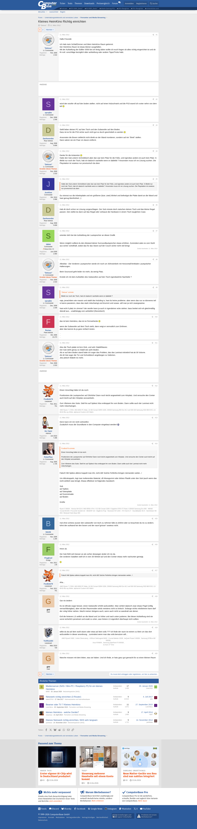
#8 (156, 259)
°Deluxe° (43, 25)
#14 (156, 443)
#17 (156, 570)
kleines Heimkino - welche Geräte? (62, 712)
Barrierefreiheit (102, 817)
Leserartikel (53, 12)
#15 (156, 518)
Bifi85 (48, 691)
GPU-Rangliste (123, 8)
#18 (156, 596)
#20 (156, 653)
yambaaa (49, 723)
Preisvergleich (103, 3)
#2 (156, 99)
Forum (115, 3)
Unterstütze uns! (152, 8)
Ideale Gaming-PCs (108, 8)
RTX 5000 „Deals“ (76, 8)
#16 (156, 544)
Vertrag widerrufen (73, 817)
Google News (96, 808)
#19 (156, 627)
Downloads (89, 3)
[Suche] (154, 3)
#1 (156, 35)
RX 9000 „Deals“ (91, 8)
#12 (156, 386)
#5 (156, 179)
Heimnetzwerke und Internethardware (77, 699)
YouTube (147, 808)
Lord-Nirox (49, 707)
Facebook (81, 808)
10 (125, 780)
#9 (156, 287)
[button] (46, 12)
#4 (156, 151)
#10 (156, 317)
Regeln (62, 12)
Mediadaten (60, 817)
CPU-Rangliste (137, 8)
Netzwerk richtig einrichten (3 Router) (63, 697)
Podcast (64, 8)
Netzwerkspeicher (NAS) (71, 691)
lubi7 (151, 714)
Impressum (42, 817)
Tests (70, 3)
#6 (156, 205)
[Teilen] (153, 34)
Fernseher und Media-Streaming (80, 707)
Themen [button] (78, 3)
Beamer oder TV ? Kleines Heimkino (63, 704)
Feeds (43, 808)
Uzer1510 (149, 688)
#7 (156, 231)
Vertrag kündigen (88, 817)
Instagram (112, 808)
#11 (156, 343)
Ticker (62, 3)
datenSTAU (50, 699)
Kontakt (51, 817)
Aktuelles (41, 12)
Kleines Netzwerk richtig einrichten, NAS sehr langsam (71, 720)
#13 (156, 418)
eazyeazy (49, 715)
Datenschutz (42, 820)
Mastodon (126, 808)
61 (42, 780)
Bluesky (67, 808)
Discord (55, 808)
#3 (156, 125)
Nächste (49, 30)
